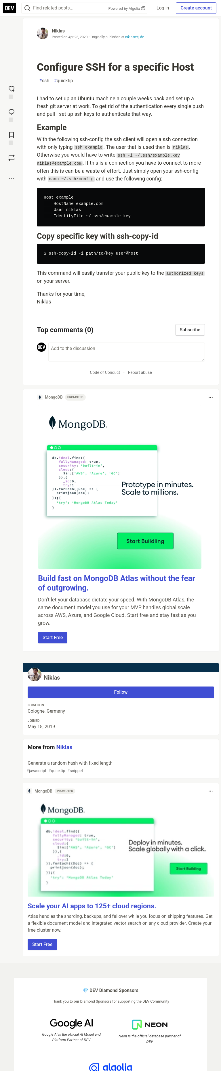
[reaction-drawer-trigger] (11, 92)
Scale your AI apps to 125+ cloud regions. (92, 906)
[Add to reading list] (11, 138)
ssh (44, 80)
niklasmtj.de (134, 37)
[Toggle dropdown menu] (210, 397)
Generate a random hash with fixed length (120, 767)
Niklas (58, 31)
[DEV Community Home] (9, 8)
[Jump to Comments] (11, 115)
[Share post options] (11, 178)
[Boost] (11, 158)
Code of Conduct (105, 372)
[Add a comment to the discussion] (127, 352)
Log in (163, 8)
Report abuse (140, 372)
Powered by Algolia (126, 8)
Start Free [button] (53, 637)
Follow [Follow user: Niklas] (121, 692)
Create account (196, 8)
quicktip (63, 80)
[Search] (27, 8)
